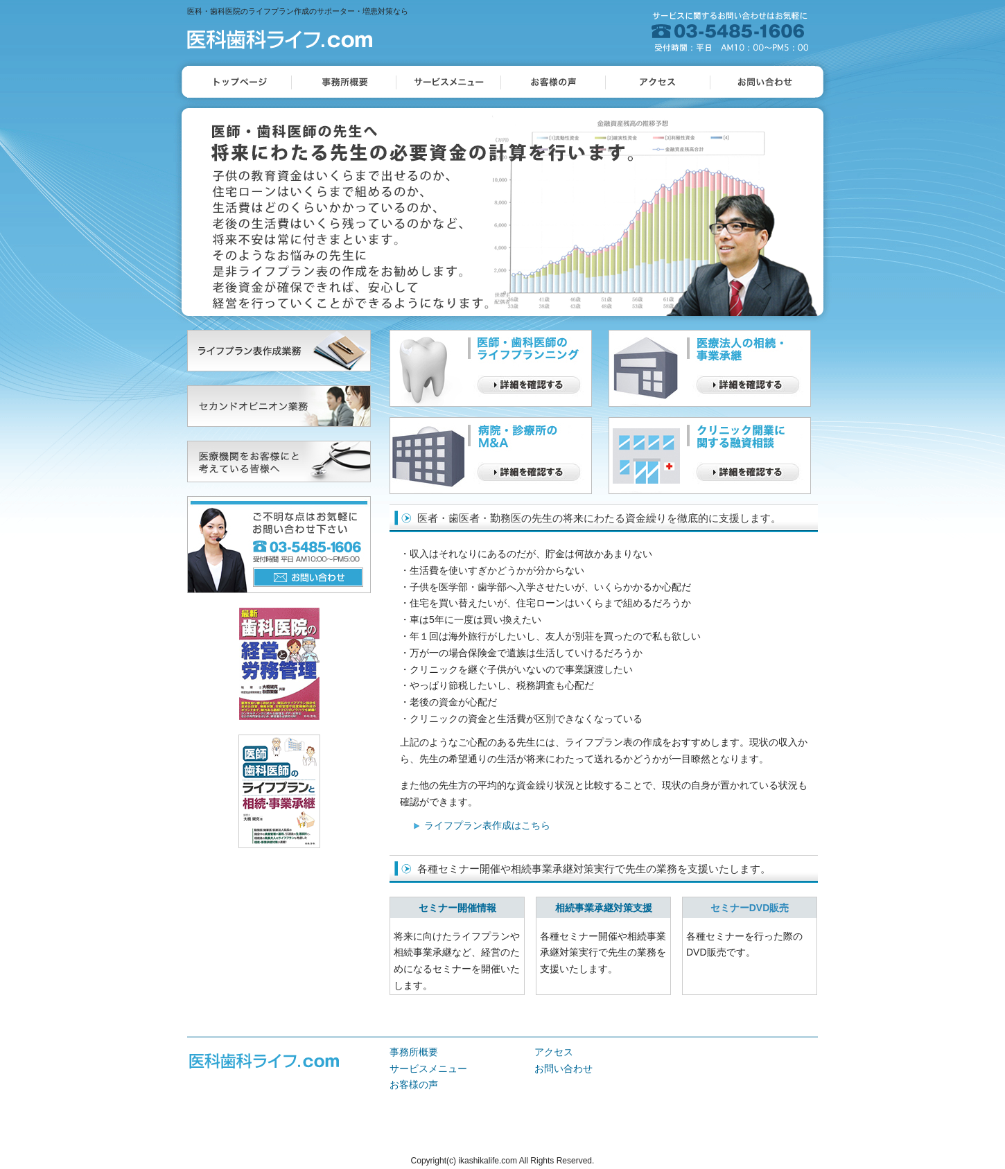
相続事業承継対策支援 (603, 907)
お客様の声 (414, 1084)
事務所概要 (414, 1051)
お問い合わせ (563, 1068)
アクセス (553, 1051)
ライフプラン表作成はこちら (487, 825)
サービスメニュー (428, 1068)
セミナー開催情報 (457, 907)
